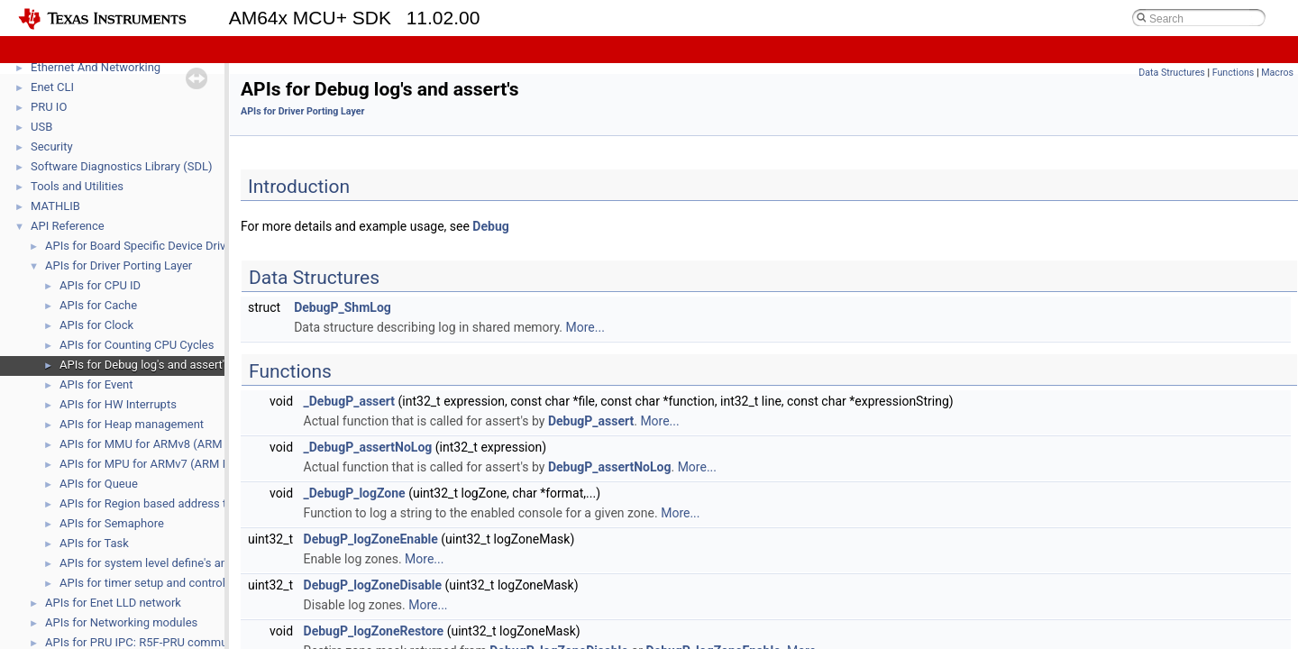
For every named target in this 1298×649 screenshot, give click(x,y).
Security (52, 146)
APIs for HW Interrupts (118, 404)
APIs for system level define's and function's (173, 563)
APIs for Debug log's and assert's (144, 364)
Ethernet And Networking (95, 67)
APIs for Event (96, 384)
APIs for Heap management (131, 424)
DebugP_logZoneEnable (371, 539)
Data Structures (1171, 72)
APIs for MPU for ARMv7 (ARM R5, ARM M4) (174, 464)
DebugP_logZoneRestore (374, 631)
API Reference (68, 226)
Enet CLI (52, 87)
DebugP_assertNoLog (610, 467)
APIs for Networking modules (121, 622)
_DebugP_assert (350, 401)
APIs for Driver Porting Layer (118, 265)
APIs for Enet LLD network (113, 602)
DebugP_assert (591, 421)
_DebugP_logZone (355, 493)
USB (41, 126)
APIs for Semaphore (111, 523)
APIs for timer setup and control (142, 583)
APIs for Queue (98, 483)
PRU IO (49, 107)
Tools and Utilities (77, 186)
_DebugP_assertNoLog (368, 447)
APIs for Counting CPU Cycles (136, 345)
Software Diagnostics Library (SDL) (121, 166)
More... (585, 327)
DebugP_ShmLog (342, 307)
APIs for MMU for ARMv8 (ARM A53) (154, 444)
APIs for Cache (98, 305)
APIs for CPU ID (100, 285)
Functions (1233, 72)
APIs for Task (94, 543)
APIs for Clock (96, 325)
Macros (1277, 72)
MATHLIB (55, 206)
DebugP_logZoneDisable (373, 585)
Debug (490, 226)
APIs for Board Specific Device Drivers (143, 245)
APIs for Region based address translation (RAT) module (205, 503)
